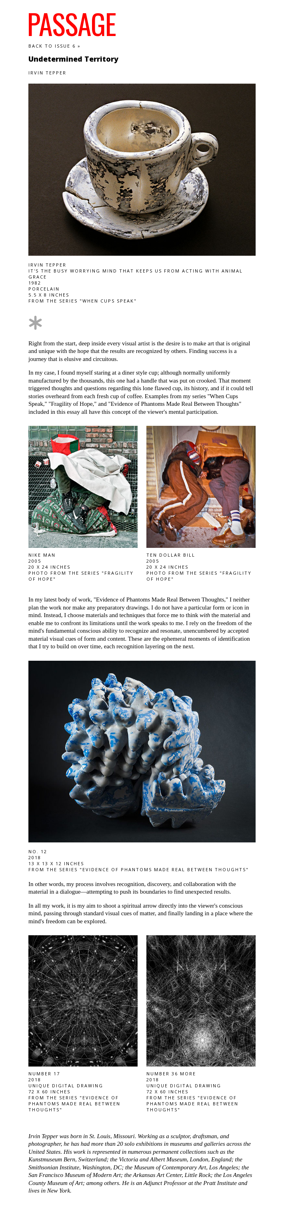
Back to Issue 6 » (54, 46)
